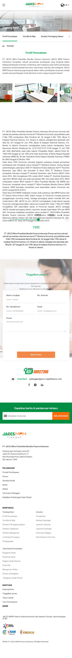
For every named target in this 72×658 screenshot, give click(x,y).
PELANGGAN (8, 468)
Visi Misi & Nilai (9, 520)
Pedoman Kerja (9, 557)
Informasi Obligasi (43, 533)
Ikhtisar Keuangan (43, 520)
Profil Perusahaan (10, 516)
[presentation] (36, 341)
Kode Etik (6, 565)
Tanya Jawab (8, 598)
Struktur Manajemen (11, 533)
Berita (5, 485)
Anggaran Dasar (9, 553)
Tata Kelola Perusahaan (12, 548)
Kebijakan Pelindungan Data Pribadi (17, 497)
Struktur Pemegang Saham (14, 524)
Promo (5, 476)
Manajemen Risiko (10, 569)
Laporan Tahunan (43, 524)
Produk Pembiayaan (11, 472)
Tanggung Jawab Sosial (12, 578)
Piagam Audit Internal (11, 561)
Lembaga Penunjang (11, 537)
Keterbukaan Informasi (45, 537)
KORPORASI (8, 508)
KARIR (5, 606)
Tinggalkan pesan (10, 593)
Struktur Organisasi (10, 529)
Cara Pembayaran (10, 602)
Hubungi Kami (8, 589)
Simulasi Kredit (9, 481)
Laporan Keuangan (44, 529)
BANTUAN (7, 585)
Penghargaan (8, 541)
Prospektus (41, 516)
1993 (51, 215)
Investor (39, 512)
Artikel (5, 489)
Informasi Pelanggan (11, 493)
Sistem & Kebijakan (11, 574)
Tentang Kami (8, 512)
